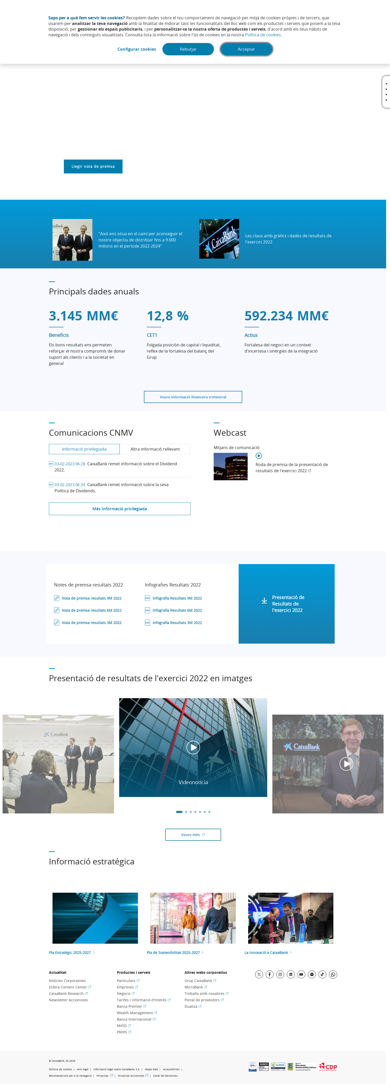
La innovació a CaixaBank (266, 952)
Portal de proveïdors (204, 999)
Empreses (127, 987)
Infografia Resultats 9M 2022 (178, 598)
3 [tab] (191, 812)
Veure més (201, 834)
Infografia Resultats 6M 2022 (178, 610)
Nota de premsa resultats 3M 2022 (92, 622)
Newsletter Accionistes (68, 999)
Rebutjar (188, 49)
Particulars (128, 980)
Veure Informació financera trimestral (193, 397)
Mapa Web (151, 1069)
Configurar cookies (136, 49)
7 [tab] (209, 812)
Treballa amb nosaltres (207, 993)
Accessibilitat (171, 1069)
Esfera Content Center (70, 987)
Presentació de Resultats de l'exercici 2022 (289, 603)
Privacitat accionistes (133, 1076)
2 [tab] (186, 812)
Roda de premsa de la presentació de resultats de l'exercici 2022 (292, 468)
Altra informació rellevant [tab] (155, 449)
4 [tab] (195, 812)
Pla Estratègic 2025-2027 (70, 952)
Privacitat (105, 1076)
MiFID (124, 1025)
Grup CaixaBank (200, 980)
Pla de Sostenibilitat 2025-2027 (173, 952)
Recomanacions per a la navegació (70, 1075)
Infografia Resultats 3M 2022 (178, 622)
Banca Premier (131, 1006)
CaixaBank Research (68, 993)
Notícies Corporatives (67, 980)
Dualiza (193, 1006)
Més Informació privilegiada (119, 509)
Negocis (126, 993)
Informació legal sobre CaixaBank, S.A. (116, 1069)
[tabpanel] (193, 747)
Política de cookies (263, 35)
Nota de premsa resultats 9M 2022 (92, 598)
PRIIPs (124, 1032)
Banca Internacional (136, 1019)
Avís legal (83, 1069)
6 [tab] (205, 812)
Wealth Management (137, 1012)
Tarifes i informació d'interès (144, 999)
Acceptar (246, 49)
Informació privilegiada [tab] (84, 449)
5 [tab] (200, 812)
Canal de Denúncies (165, 1075)
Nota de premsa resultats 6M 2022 (92, 610)
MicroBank (196, 987)
